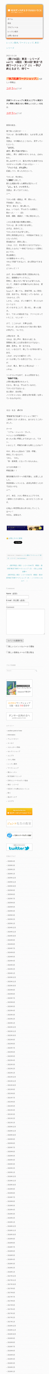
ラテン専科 (11, 760)
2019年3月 (11, 1214)
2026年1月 (11, 874)
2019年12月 (12, 1176)
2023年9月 (11, 990)
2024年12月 (12, 928)
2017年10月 (12, 1284)
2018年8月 (11, 1243)
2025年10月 (12, 886)
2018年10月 (12, 1234)
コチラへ (11, 88)
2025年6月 (11, 903)
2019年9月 (11, 1189)
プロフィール (13, 27)
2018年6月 (11, 1251)
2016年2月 (11, 1367)
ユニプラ (11, 756)
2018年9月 (11, 1239)
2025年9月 (11, 890)
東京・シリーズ (13, 785)
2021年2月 (11, 1118)
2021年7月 (11, 1098)
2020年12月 (12, 1127)
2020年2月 (11, 1168)
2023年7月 (11, 998)
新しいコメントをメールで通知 (21, 646)
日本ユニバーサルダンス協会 (18, 780)
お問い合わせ (13, 36)
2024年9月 (11, 940)
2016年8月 (11, 1342)
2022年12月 (12, 1027)
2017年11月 (12, 1280)
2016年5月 (11, 1355)
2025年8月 (11, 894)
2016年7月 (11, 1347)
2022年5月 (11, 1056)
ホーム (10, 19)
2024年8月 (11, 944)
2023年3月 (11, 1015)
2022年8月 (11, 1044)
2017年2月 (11, 1317)
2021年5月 (11, 1106)
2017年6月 (11, 1301)
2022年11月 (12, 1031)
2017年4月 (11, 1309)
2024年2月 (11, 969)
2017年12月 (12, 1276)
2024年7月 (11, 948)
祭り (9, 793)
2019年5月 (11, 1205)
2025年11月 (12, 882)
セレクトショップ (14, 751)
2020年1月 (11, 1172)
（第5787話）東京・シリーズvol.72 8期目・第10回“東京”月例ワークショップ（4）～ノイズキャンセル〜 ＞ (24, 578)
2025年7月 (11, 899)
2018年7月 (11, 1247)
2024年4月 (11, 961)
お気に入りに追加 (15, 538)
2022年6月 (11, 1052)
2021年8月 (11, 1093)
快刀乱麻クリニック (15, 776)
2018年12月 (12, 1226)
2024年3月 (11, 965)
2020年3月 (11, 1164)
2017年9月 (11, 1288)
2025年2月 (11, 919)
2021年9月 (11, 1089)
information (11, 735)
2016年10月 (12, 1334)
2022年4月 (11, 1060)
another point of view (15, 731)
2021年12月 (12, 1077)
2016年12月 (12, 1326)
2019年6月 (11, 1201)
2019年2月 (11, 1218)
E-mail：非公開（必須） (16, 600)
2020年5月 (11, 1156)
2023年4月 (11, 1010)
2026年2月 (11, 869)
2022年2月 (11, 1069)
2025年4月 (11, 911)
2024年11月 (12, 932)
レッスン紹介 (13, 32)
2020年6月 (11, 1152)
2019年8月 (11, 1193)
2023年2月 (11, 1019)
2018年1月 (11, 1272)
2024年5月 (11, 957)
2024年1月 (11, 973)
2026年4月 (11, 861)
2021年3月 (11, 1114)
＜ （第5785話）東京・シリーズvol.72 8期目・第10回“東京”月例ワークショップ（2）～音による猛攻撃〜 (24, 569)
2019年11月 (12, 1181)
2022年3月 (11, 1064)
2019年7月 (11, 1197)
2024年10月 (12, 936)
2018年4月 (11, 1259)
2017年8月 (11, 1293)
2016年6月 (11, 1351)
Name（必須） (12, 593)
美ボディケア (12, 797)
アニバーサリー (13, 739)
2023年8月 (11, 994)
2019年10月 (12, 1185)
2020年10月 (12, 1135)
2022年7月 (11, 1048)
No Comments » (22, 558)
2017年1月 (11, 1322)
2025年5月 (11, 907)
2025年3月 (11, 915)
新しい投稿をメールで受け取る (21, 652)
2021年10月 (12, 1085)
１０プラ (11, 801)
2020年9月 (11, 1139)
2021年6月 (11, 1102)
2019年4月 (11, 1210)
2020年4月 (11, 1160)
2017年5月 (11, 1305)
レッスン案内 (12, 43)
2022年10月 (12, 1035)
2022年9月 (11, 1040)
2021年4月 (11, 1110)
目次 (9, 23)
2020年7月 (11, 1147)
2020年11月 (12, 1131)
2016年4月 (11, 1359)
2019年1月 (11, 1222)
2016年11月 (12, 1330)
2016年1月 (11, 1371)
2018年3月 (11, 1264)
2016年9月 (11, 1338)
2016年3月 (11, 1363)
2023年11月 (12, 982)
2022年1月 (11, 1073)
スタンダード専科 (14, 747)
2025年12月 (12, 878)
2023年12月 (12, 977)
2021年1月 (11, 1123)
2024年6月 (11, 952)
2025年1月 (11, 923)
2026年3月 (11, 865)
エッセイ (11, 743)
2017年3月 (11, 1313)
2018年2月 (11, 1268)
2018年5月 (11, 1255)
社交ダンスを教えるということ (19, 789)
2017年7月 (11, 1297)
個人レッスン (12, 772)
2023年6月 (11, 1002)
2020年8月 (11, 1143)
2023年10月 (12, 986)
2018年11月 (12, 1230)
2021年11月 (12, 1081)
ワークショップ (27, 43)
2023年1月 (11, 1023)
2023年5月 (11, 1006)
